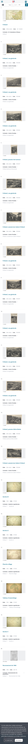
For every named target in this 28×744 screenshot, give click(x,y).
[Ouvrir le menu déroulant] (2, 2)
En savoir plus (8, 740)
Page (10, 4)
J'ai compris (19, 740)
